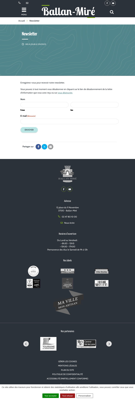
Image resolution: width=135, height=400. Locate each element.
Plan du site (67, 370)
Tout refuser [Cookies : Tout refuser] (67, 396)
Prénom (22, 110)
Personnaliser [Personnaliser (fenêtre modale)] (84, 396)
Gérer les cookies (67, 361)
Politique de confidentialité (67, 374)
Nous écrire (67, 223)
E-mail (27, 116)
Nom (71, 110)
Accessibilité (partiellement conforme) (67, 378)
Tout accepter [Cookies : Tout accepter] (50, 396)
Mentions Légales (67, 365)
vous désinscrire (65, 92)
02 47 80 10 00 (67, 216)
